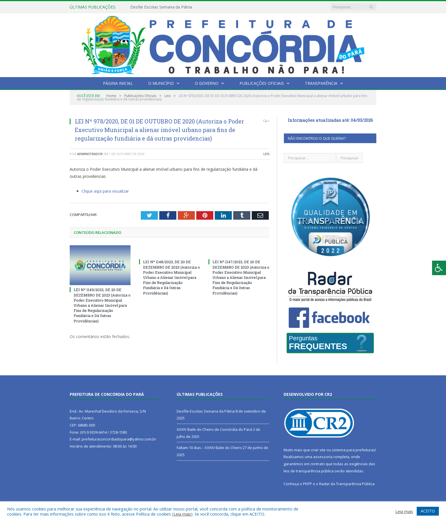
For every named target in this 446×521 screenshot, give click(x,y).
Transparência (321, 83)
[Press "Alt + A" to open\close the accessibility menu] (439, 268)
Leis (266, 154)
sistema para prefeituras (353, 449)
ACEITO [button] (428, 511)
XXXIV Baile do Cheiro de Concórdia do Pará (214, 429)
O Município (161, 83)
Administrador (90, 154)
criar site (318, 449)
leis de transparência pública (309, 470)
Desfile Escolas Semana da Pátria (161, 7)
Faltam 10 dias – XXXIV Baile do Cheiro (209, 447)
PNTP (307, 483)
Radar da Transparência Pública (347, 483)
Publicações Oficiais (261, 83)
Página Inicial (118, 83)
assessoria (323, 456)
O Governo (206, 83)
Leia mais (182, 514)
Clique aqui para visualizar (105, 191)
